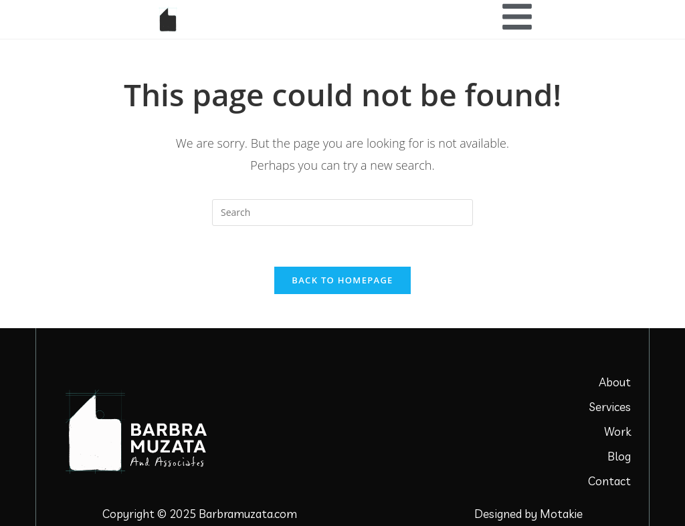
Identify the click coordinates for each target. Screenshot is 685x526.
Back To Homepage (342, 280)
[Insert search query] (342, 212)
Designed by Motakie (528, 514)
